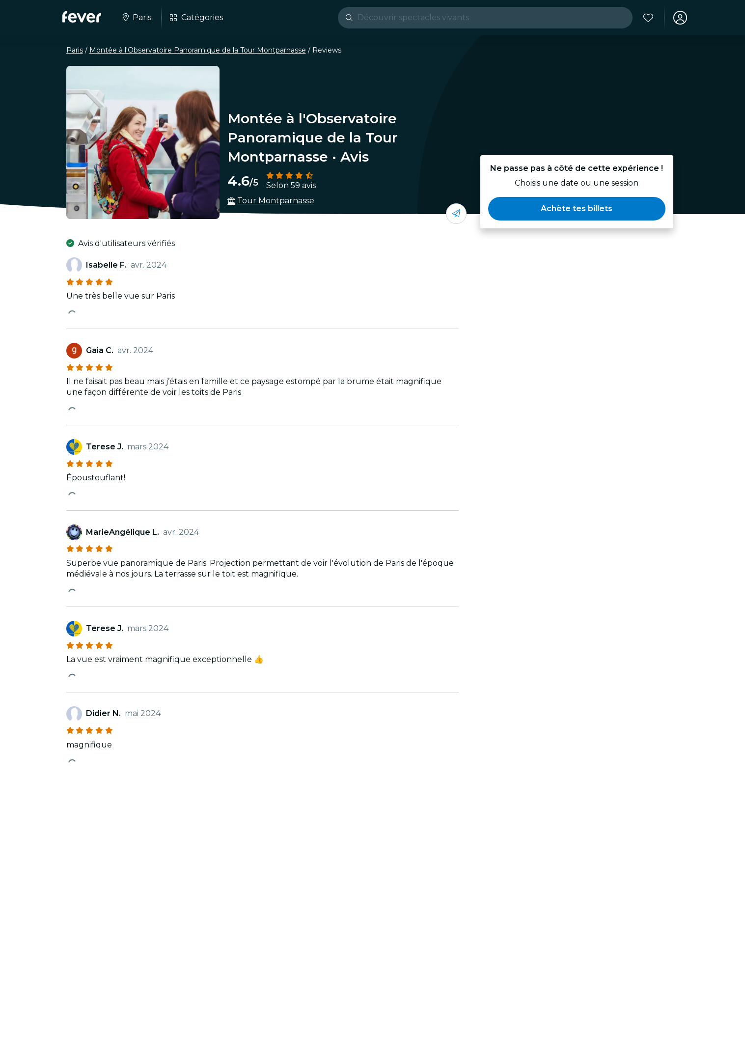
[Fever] (81, 17)
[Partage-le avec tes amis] (456, 213)
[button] (576, 209)
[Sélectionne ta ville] (136, 17)
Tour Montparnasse (275, 200)
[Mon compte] (680, 18)
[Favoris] (648, 18)
